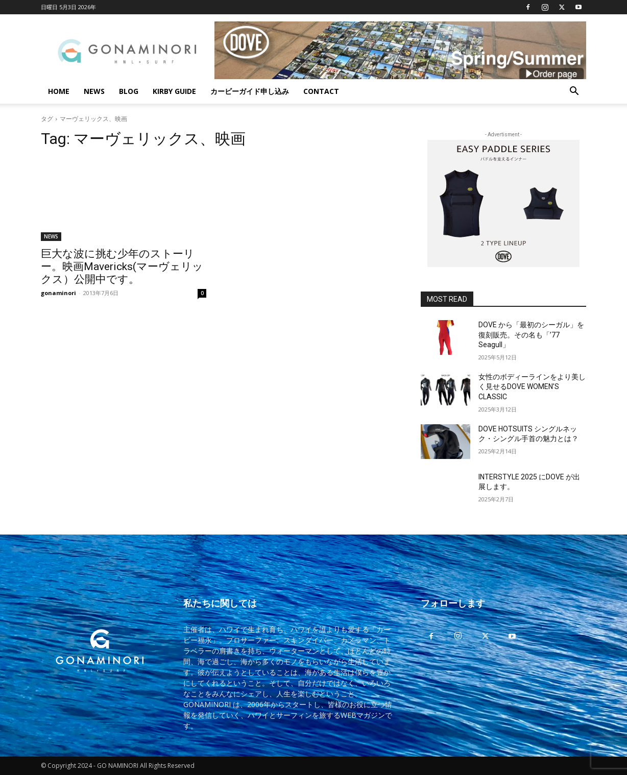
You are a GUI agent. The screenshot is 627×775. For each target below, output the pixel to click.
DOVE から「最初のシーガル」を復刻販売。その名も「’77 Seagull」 (531, 335)
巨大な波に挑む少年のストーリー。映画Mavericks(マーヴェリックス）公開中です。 (122, 266)
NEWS (94, 91)
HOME (58, 91)
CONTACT (321, 91)
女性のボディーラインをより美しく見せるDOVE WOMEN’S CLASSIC (532, 387)
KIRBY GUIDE (174, 91)
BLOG (128, 91)
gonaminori (58, 293)
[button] (574, 92)
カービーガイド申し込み (249, 91)
